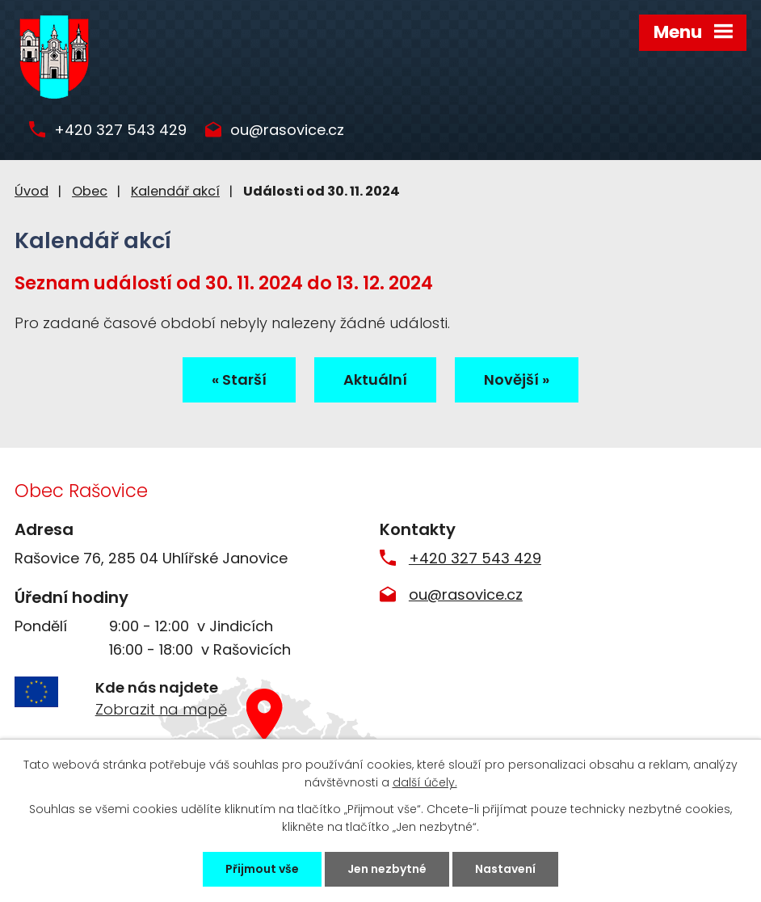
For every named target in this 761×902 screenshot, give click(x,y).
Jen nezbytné (387, 869)
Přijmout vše (262, 869)
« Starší (239, 379)
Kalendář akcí (175, 191)
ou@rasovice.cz (287, 130)
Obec (89, 191)
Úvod (31, 191)
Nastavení (505, 869)
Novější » (516, 379)
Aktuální (375, 379)
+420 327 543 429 (120, 130)
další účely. (425, 782)
